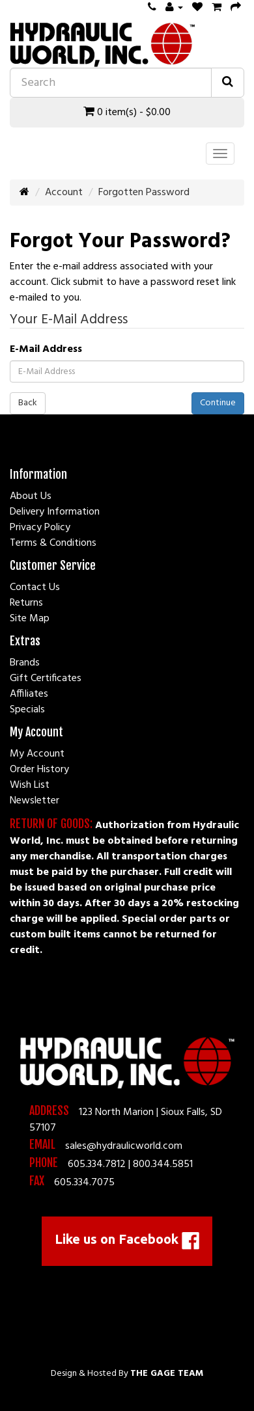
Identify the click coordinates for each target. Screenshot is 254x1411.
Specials (27, 709)
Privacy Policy (40, 527)
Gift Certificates (45, 678)
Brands (25, 662)
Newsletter (34, 800)
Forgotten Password (144, 192)
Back (27, 403)
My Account (37, 754)
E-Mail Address (46, 349)
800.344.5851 (163, 1164)
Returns (26, 603)
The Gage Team (166, 1373)
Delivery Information (55, 512)
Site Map (29, 618)
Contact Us (35, 587)
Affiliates (29, 694)
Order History (39, 769)
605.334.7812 (97, 1164)
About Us (30, 496)
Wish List (29, 785)
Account (64, 192)
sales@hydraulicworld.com (123, 1146)
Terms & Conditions (53, 543)
